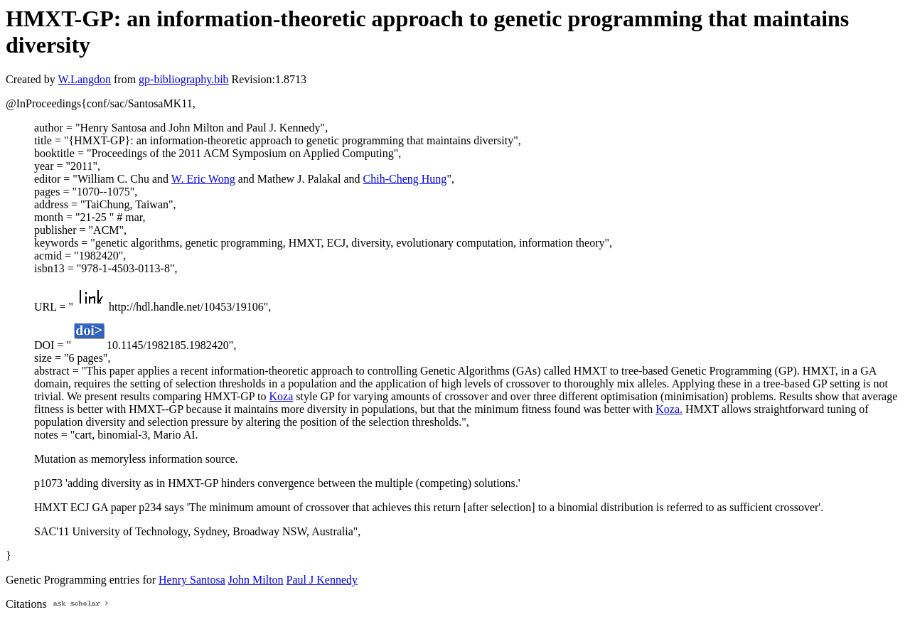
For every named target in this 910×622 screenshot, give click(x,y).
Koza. (668, 409)
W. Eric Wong (203, 179)
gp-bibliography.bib (184, 79)
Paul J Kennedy (322, 580)
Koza (281, 396)
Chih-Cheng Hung (405, 179)
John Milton (256, 580)
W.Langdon (84, 79)
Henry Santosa (192, 580)
